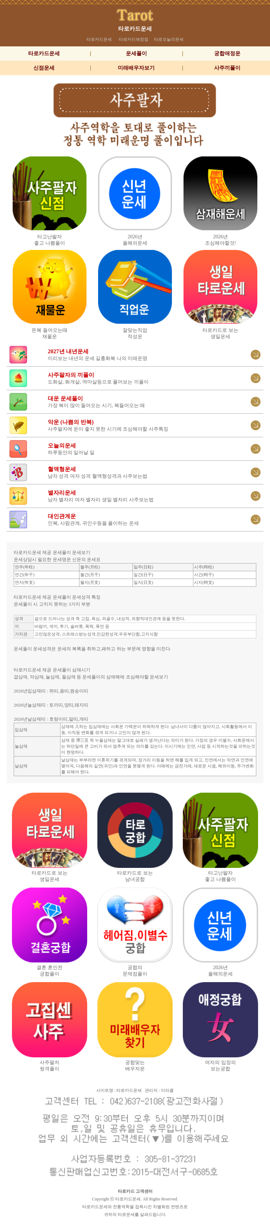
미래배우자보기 (136, 68)
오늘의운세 (62, 446)
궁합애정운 (227, 53)
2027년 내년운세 (68, 351)
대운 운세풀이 (65, 398)
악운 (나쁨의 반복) (71, 422)
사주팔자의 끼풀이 (71, 375)
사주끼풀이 (227, 68)
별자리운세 (62, 493)
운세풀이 (136, 53)
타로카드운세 (135, 29)
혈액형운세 (62, 469)
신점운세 (43, 68)
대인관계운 (62, 516)
